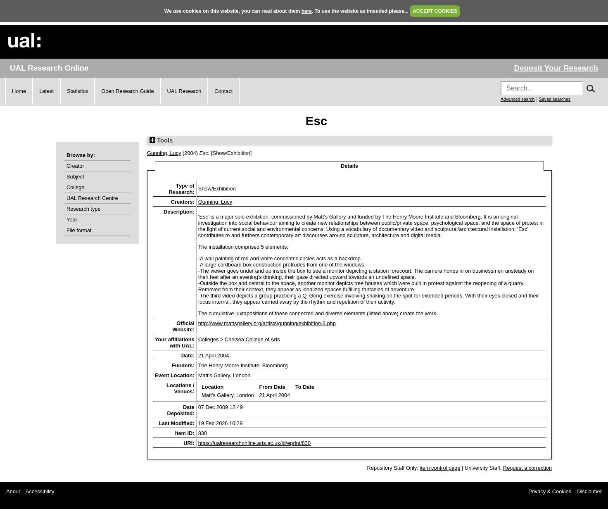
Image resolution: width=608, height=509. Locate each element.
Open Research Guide (127, 91)
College (75, 187)
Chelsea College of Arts (252, 339)
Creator (75, 166)
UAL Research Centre (92, 198)
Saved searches (554, 99)
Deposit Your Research (556, 68)
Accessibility (40, 491)
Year (71, 219)
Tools (161, 140)
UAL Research (184, 91)
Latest (46, 91)
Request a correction (527, 468)
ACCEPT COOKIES (435, 11)
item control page (440, 468)
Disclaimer (589, 491)
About (13, 491)
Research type (83, 209)
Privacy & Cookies (549, 491)
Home (19, 91)
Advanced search (517, 99)
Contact (223, 91)
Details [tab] (349, 166)
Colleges (208, 339)
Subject (75, 177)
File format (78, 230)
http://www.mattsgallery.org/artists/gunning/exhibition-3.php (267, 323)
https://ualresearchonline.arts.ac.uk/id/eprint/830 (254, 443)
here (307, 11)
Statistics (77, 91)
